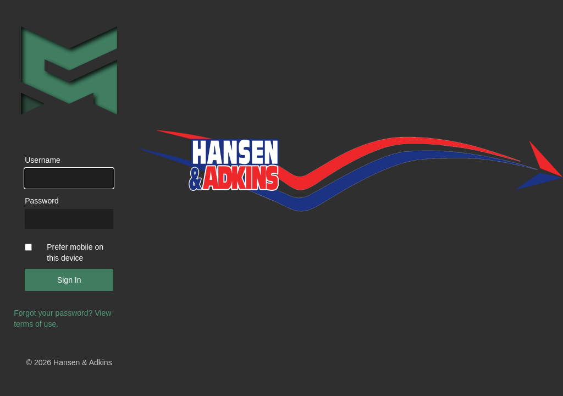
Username (42, 160)
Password (41, 200)
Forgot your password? (53, 313)
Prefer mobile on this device (75, 252)
